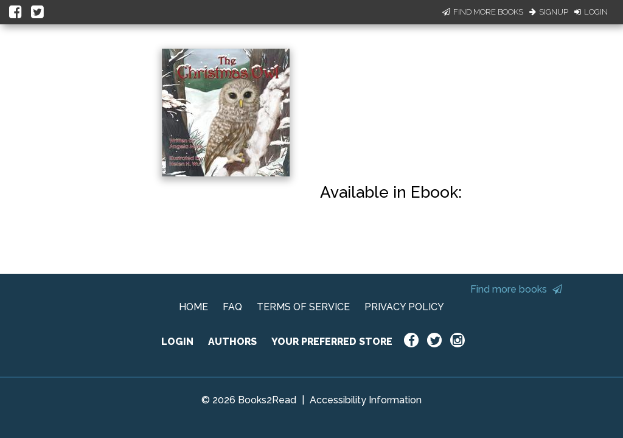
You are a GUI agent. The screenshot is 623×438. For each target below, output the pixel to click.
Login (591, 11)
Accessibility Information (366, 400)
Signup (548, 11)
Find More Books (482, 11)
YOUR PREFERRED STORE (331, 341)
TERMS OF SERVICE (303, 307)
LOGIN (177, 341)
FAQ (232, 307)
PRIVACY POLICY (404, 307)
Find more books (516, 289)
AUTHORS (232, 341)
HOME (193, 307)
